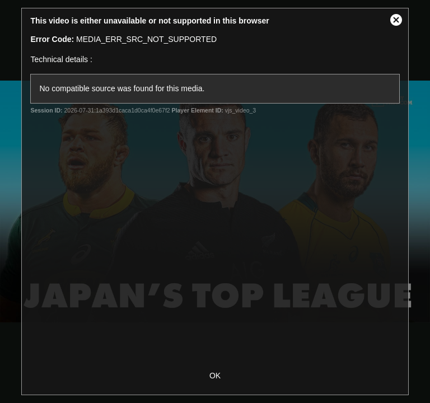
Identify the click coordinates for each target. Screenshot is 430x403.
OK (215, 375)
